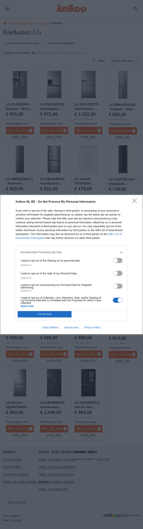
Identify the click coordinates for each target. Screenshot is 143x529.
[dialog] (71, 264)
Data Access (71, 327)
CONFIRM (45, 314)
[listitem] (71, 252)
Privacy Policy (92, 327)
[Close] (135, 201)
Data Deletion (50, 327)
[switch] (118, 260)
